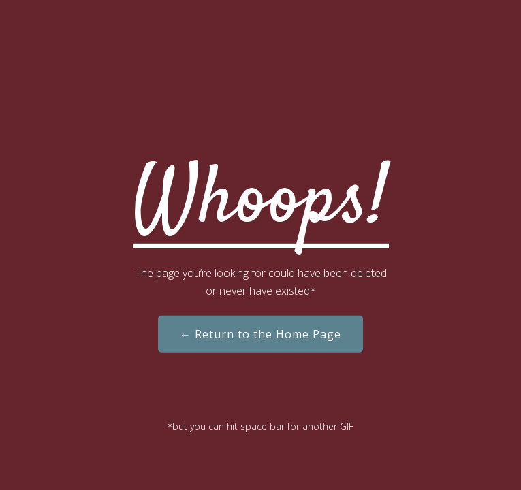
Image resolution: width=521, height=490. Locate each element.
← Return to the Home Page (260, 334)
